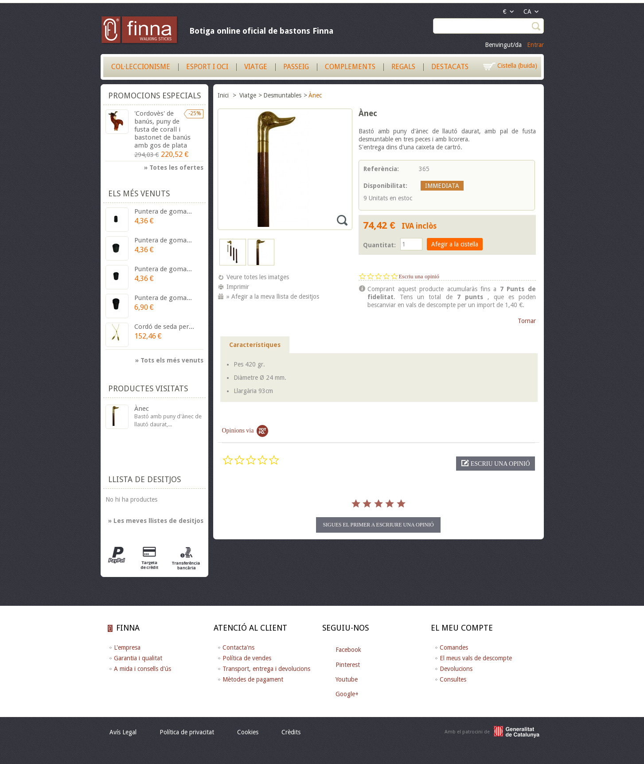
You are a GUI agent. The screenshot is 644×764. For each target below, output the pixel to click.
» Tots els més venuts (169, 360)
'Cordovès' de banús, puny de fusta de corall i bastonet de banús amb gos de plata (162, 129)
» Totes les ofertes (173, 167)
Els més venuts (139, 193)
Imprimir (237, 286)
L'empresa (127, 647)
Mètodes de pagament (252, 679)
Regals (403, 66)
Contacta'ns (238, 647)
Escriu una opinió (418, 276)
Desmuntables (282, 95)
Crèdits (291, 732)
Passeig (296, 66)
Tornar (527, 320)
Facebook (348, 649)
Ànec (141, 409)
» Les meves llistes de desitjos (155, 520)
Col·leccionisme (140, 66)
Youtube (347, 679)
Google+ (347, 694)
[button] (495, 463)
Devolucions (456, 668)
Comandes (454, 647)
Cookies (247, 732)
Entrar (535, 44)
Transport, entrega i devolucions (266, 668)
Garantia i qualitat (138, 658)
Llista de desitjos (144, 479)
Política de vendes (246, 658)
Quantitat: (379, 245)
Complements (350, 66)
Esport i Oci (207, 66)
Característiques (255, 344)
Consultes (453, 679)
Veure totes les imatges (257, 277)
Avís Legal (123, 732)
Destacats (449, 66)
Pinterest (348, 664)
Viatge (255, 66)
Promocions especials (154, 95)
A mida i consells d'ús (142, 668)
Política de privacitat (187, 732)
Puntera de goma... (163, 211)
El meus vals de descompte (476, 658)
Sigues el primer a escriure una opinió (378, 525)
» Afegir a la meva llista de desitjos (272, 296)
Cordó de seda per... (164, 327)
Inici (224, 95)
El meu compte (462, 627)
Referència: (381, 168)
